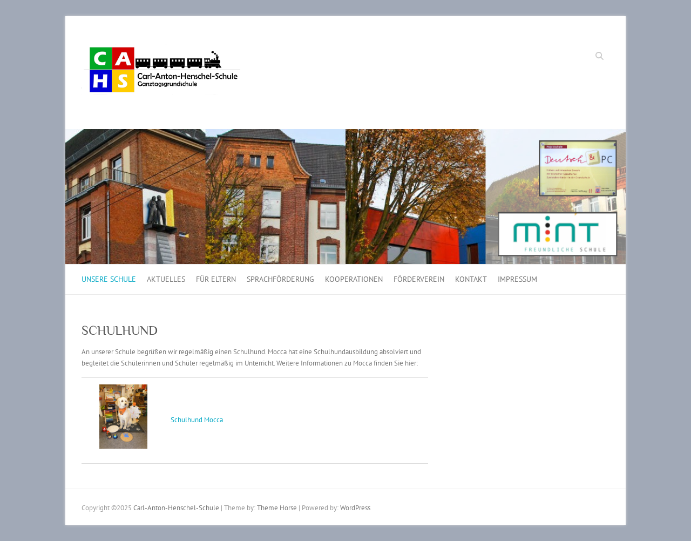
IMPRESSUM (517, 279)
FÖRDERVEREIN (419, 279)
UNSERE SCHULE (109, 279)
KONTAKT (471, 279)
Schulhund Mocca (197, 419)
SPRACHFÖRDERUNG (280, 279)
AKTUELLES (166, 279)
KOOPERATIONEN (354, 279)
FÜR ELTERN (216, 279)
